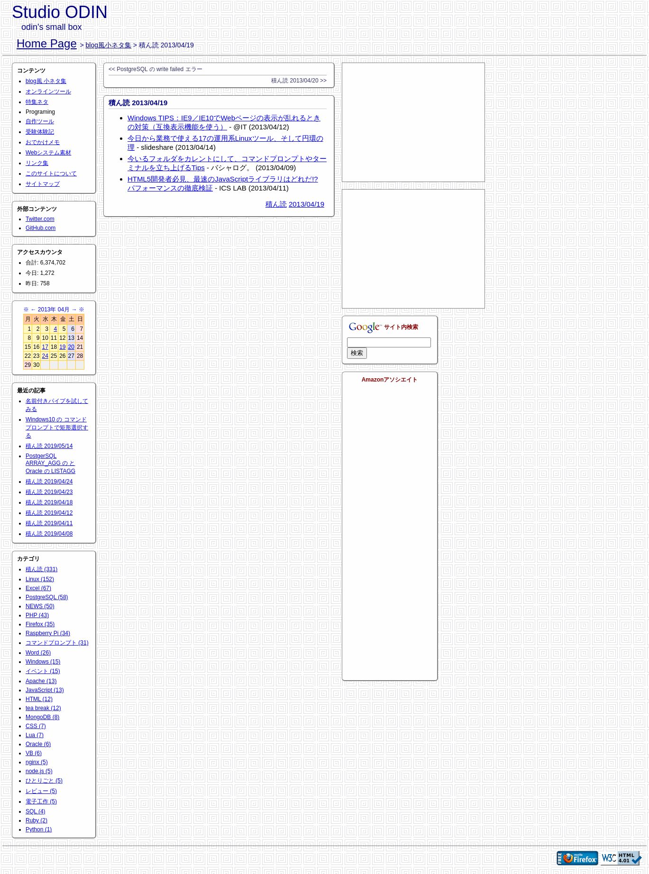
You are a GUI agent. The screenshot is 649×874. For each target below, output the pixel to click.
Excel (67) (38, 588)
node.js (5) (39, 771)
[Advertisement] (413, 122)
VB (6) (34, 753)
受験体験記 (40, 131)
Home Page (47, 43)
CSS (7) (36, 726)
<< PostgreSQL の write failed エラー (155, 69)
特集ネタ (37, 102)
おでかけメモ (43, 142)
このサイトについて (51, 173)
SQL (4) (36, 811)
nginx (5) (37, 762)
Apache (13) (41, 681)
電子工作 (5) (41, 801)
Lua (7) (35, 735)
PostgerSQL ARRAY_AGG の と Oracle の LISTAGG (50, 463)
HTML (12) (39, 699)
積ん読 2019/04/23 (49, 492)
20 (71, 347)
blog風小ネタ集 (108, 45)
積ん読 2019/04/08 (49, 533)
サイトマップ (43, 184)
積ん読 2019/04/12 (49, 513)
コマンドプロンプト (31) (57, 642)
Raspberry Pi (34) (48, 633)
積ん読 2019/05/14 (49, 446)
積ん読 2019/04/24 (49, 481)
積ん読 (276, 204)
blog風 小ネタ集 (46, 81)
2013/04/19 (306, 204)
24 (45, 356)
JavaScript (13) (45, 690)
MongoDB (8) (42, 717)
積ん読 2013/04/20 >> (299, 80)
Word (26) (38, 652)
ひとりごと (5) (44, 780)
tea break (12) (43, 708)
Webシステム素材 (48, 152)
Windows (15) (43, 661)
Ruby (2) (36, 820)
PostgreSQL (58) (47, 597)
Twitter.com (40, 219)
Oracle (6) (38, 744)
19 (62, 347)
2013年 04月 (54, 309)
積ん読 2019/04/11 (49, 523)
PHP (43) (37, 615)
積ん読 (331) (41, 569)
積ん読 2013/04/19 (138, 103)
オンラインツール (48, 91)
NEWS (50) (40, 606)
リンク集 (37, 163)
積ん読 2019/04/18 (49, 502)
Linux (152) (40, 579)
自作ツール (40, 121)
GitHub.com (40, 228)
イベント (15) (43, 671)
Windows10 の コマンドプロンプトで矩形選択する (57, 427)
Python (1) (39, 829)
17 (45, 347)
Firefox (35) (40, 624)
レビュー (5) (41, 791)
